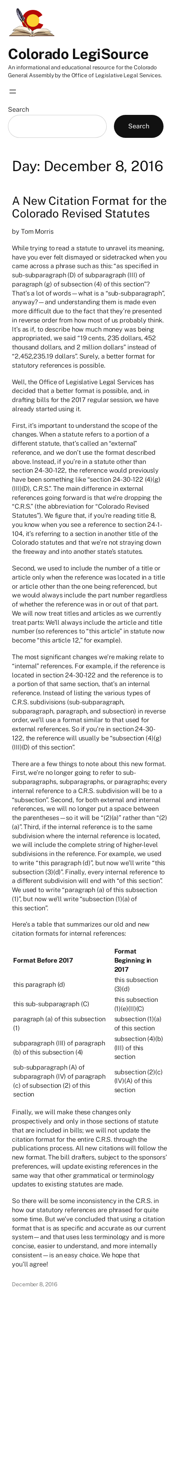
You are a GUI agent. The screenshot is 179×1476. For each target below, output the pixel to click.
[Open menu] (12, 91)
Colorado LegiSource (78, 54)
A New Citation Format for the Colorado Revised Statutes (89, 207)
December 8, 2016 (34, 1284)
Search (18, 109)
